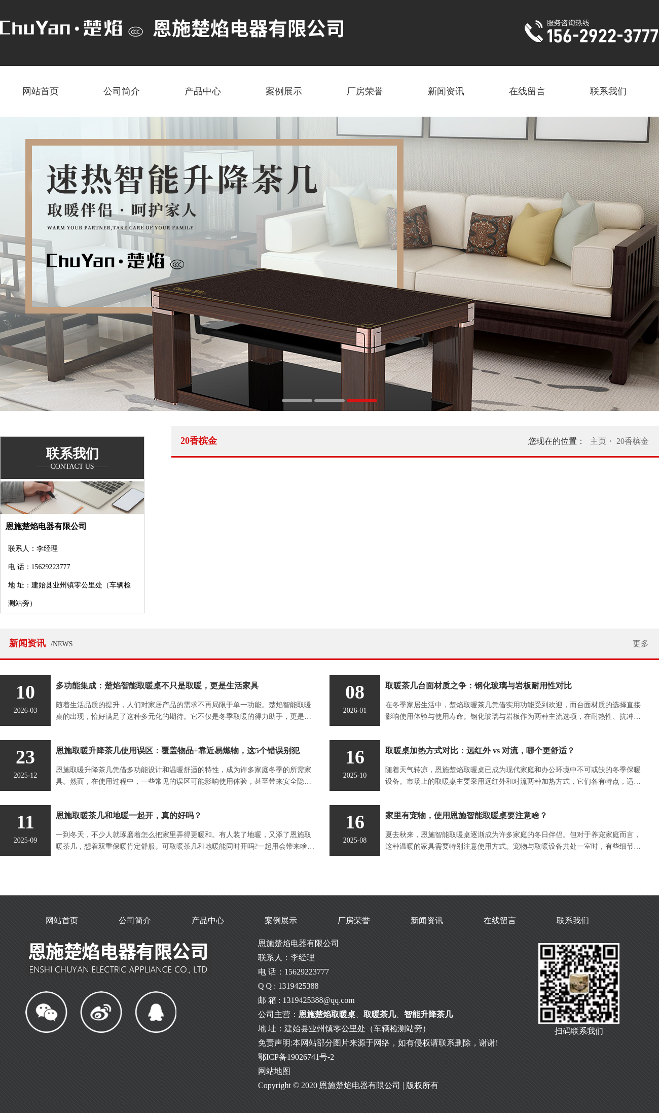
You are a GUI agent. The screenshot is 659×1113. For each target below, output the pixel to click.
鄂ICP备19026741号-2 (296, 1057)
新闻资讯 (446, 91)
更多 (641, 643)
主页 (598, 441)
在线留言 (527, 91)
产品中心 (203, 91)
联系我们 (608, 91)
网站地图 (274, 1071)
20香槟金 (632, 441)
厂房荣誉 (365, 91)
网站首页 (40, 91)
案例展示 (284, 91)
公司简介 (121, 91)
